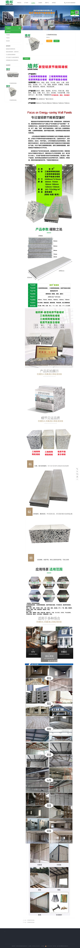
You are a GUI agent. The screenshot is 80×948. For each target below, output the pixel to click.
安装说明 (8, 40)
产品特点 (8, 37)
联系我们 (54, 2)
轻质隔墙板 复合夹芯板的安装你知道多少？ (13, 60)
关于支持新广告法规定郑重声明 (12, 57)
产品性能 (8, 34)
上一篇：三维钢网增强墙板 (28, 920)
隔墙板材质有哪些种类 (10, 48)
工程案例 (40, 2)
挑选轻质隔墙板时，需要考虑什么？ (13, 51)
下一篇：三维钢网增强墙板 (28, 922)
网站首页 (19, 2)
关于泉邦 (26, 2)
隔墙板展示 (8, 31)
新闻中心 (47, 2)
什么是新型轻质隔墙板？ (11, 54)
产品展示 (33, 2)
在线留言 (56, 40)
